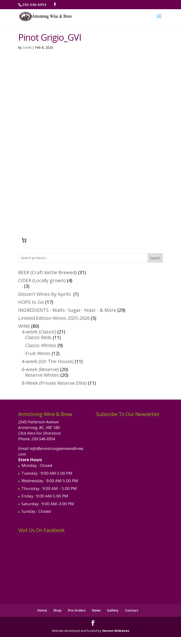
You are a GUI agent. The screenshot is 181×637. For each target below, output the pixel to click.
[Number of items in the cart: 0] (24, 240)
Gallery (113, 610)
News (96, 610)
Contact (131, 610)
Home (42, 610)
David (27, 47)
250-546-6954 (43, 438)
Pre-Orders (77, 610)
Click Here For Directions (39, 433)
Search (155, 258)
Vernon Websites (115, 631)
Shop (57, 610)
